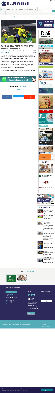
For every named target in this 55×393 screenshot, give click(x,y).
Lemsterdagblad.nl (18, 3)
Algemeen (8, 9)
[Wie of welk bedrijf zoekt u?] (48, 25)
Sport (36, 9)
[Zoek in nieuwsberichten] (47, 11)
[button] (1, 343)
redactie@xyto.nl (11, 366)
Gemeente (20, 9)
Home (3, 17)
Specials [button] (31, 9)
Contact (13, 12)
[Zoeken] (53, 11)
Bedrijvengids (14, 9)
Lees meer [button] (24, 390)
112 (4, 9)
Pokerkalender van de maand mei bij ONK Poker (48, 212)
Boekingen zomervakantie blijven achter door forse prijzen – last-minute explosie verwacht (48, 304)
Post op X (18, 96)
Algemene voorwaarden (47, 386)
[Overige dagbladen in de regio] (46, 361)
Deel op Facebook (7, 96)
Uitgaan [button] (2, 12)
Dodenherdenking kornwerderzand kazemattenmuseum (48, 321)
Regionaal (26, 9)
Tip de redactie (29, 96)
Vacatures (8, 12)
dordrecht (3, 52)
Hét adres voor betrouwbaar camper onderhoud (48, 292)
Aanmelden (31, 377)
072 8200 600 (10, 364)
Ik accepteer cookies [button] (47, 390)
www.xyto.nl (10, 368)
